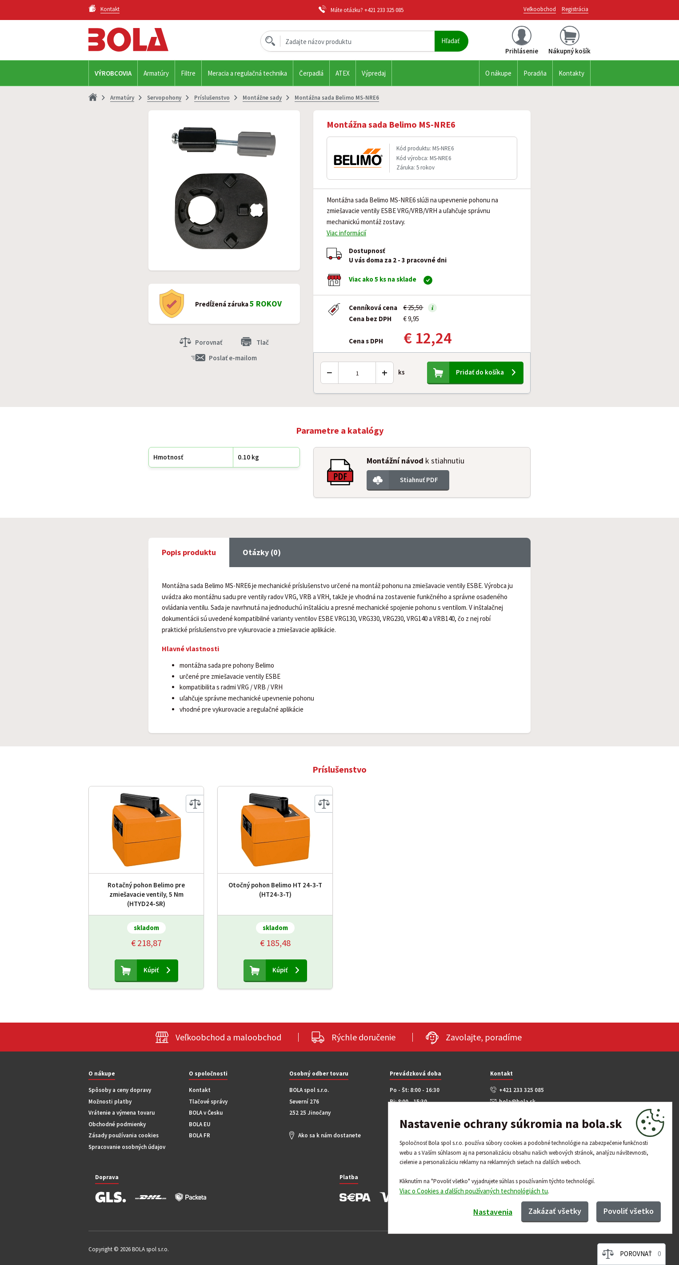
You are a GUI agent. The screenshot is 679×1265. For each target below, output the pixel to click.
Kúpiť (151, 970)
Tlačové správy (208, 1101)
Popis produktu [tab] (189, 552)
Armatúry (156, 73)
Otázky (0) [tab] (262, 552)
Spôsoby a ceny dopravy (119, 1090)
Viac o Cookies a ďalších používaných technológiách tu (473, 1191)
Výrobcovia (113, 73)
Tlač (262, 342)
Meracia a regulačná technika (247, 73)
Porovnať (208, 342)
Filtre (188, 73)
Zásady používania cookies (123, 1135)
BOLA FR (199, 1135)
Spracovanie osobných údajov (126, 1147)
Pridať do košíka (480, 372)
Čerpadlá (311, 73)
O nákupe (498, 73)
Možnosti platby (110, 1101)
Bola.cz (143, 39)
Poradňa (535, 73)
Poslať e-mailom (233, 358)
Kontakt (200, 1090)
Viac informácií (346, 233)
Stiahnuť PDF (419, 479)
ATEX (343, 73)
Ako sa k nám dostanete (329, 1135)
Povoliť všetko (628, 1211)
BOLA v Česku (206, 1112)
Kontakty (571, 73)
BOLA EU (200, 1124)
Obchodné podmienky (117, 1124)
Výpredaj (374, 73)
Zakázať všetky (554, 1211)
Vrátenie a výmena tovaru (121, 1112)
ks (401, 372)
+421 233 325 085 (383, 10)
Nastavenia (492, 1212)
